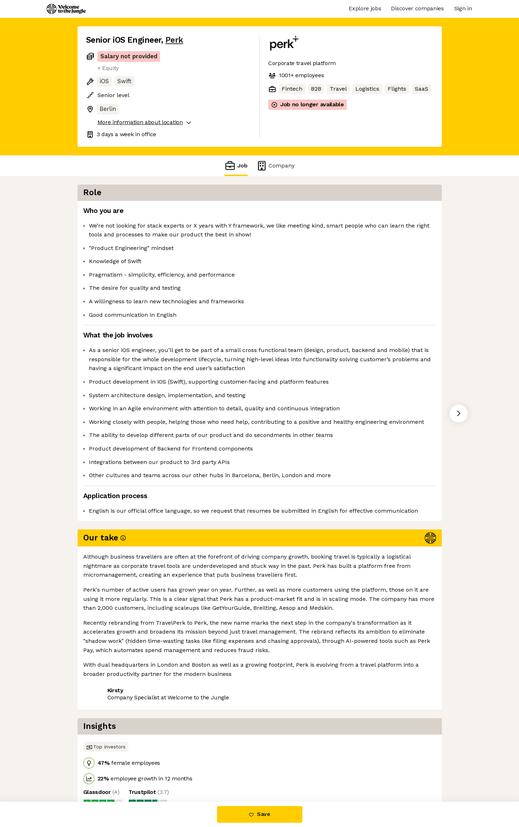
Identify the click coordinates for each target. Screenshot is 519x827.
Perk (174, 40)
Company (275, 165)
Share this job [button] (105, 656)
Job (235, 165)
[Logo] (66, 9)
